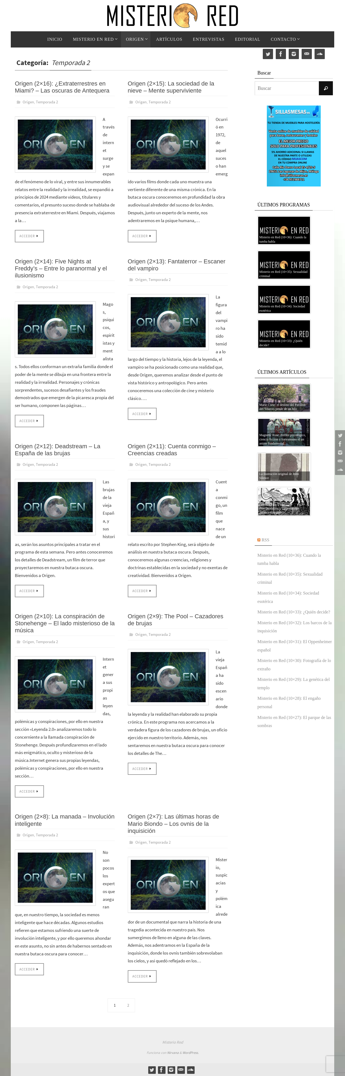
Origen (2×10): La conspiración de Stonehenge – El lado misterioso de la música (65, 622)
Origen (29, 101)
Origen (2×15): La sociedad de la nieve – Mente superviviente (171, 87)
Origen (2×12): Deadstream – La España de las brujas (57, 449)
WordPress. (190, 1052)
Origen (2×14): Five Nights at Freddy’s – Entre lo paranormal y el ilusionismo (61, 268)
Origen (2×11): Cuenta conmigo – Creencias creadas (172, 449)
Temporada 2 (49, 101)
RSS (266, 539)
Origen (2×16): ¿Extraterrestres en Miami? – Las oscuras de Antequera (62, 87)
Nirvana (173, 1052)
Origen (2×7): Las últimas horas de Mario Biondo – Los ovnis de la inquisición (173, 823)
